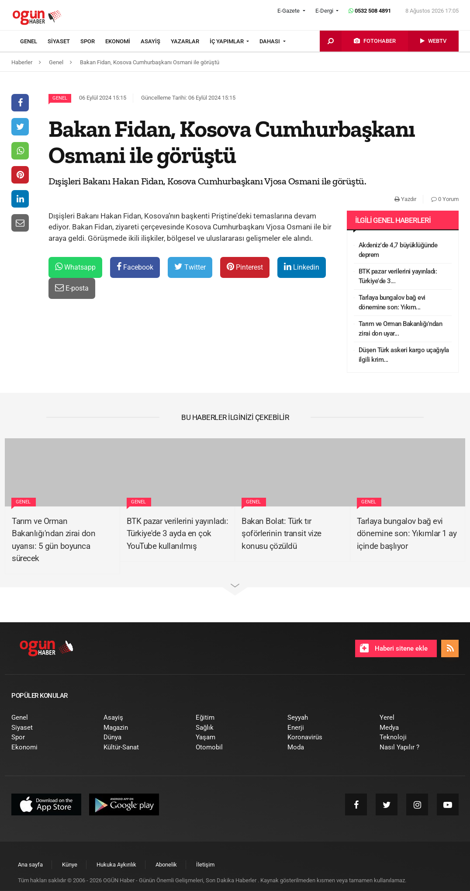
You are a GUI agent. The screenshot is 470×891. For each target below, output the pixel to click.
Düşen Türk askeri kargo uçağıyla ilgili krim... (404, 355)
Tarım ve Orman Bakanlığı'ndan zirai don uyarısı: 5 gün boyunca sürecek (53, 540)
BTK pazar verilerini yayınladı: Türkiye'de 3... (398, 276)
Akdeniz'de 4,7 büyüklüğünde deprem (398, 250)
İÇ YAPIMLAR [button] (227, 41)
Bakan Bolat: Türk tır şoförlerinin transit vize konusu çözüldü (281, 533)
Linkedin (301, 266)
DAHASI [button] (270, 41)
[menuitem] (34, 41)
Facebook (135, 266)
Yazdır (405, 199)
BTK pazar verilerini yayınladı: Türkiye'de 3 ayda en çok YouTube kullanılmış (177, 533)
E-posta (72, 287)
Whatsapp (75, 266)
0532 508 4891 (370, 10)
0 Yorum (445, 199)
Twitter (190, 266)
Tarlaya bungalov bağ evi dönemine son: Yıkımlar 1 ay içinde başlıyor (407, 533)
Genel (59, 98)
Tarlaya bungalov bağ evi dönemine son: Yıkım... (392, 303)
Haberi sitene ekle (394, 648)
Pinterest (245, 266)
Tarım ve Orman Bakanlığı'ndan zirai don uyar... (400, 329)
